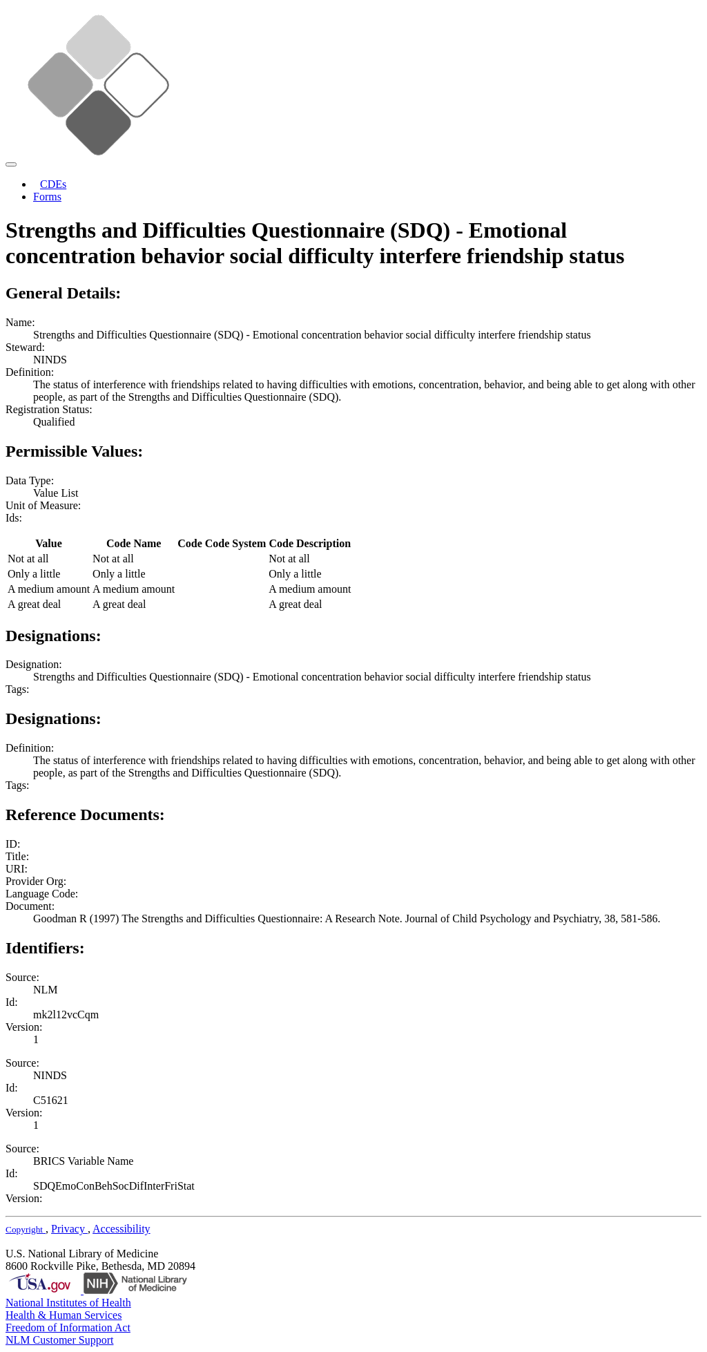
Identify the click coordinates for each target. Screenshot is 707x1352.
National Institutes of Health (68, 1302)
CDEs (53, 184)
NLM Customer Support (59, 1340)
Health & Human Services (64, 1315)
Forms (47, 196)
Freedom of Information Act (68, 1327)
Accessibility (122, 1229)
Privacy (69, 1229)
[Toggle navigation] (11, 164)
